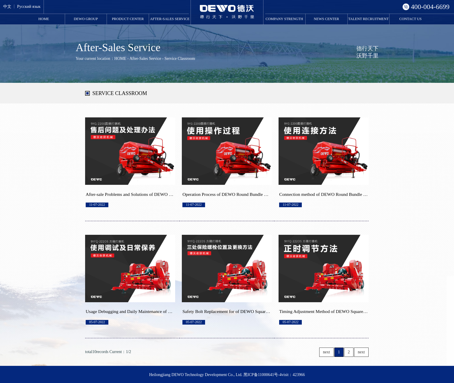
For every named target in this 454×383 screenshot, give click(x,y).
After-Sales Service (170, 19)
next (326, 352)
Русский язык (29, 6)
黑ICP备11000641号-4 (262, 374)
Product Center (128, 19)
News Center (326, 19)
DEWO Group (86, 19)
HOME (43, 19)
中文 (7, 6)
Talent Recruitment (368, 19)
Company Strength (284, 19)
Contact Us (410, 19)
